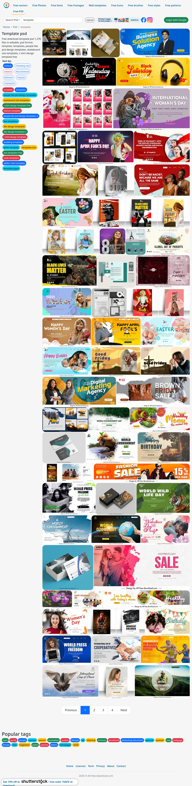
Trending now (23, 65)
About (110, 766)
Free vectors (20, 5)
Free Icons (117, 5)
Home (6, 27)
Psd (15, 27)
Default (8, 65)
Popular (21, 77)
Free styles (154, 5)
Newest (8, 71)
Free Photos (39, 5)
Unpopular (9, 83)
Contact (121, 766)
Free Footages (76, 5)
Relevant (8, 77)
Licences (81, 766)
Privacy (100, 766)
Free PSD (18, 11)
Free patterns (173, 5)
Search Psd (12, 20)
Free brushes (135, 5)
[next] (124, 710)
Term (91, 766)
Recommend (22, 71)
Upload (89, 20)
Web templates (97, 5)
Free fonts (57, 5)
